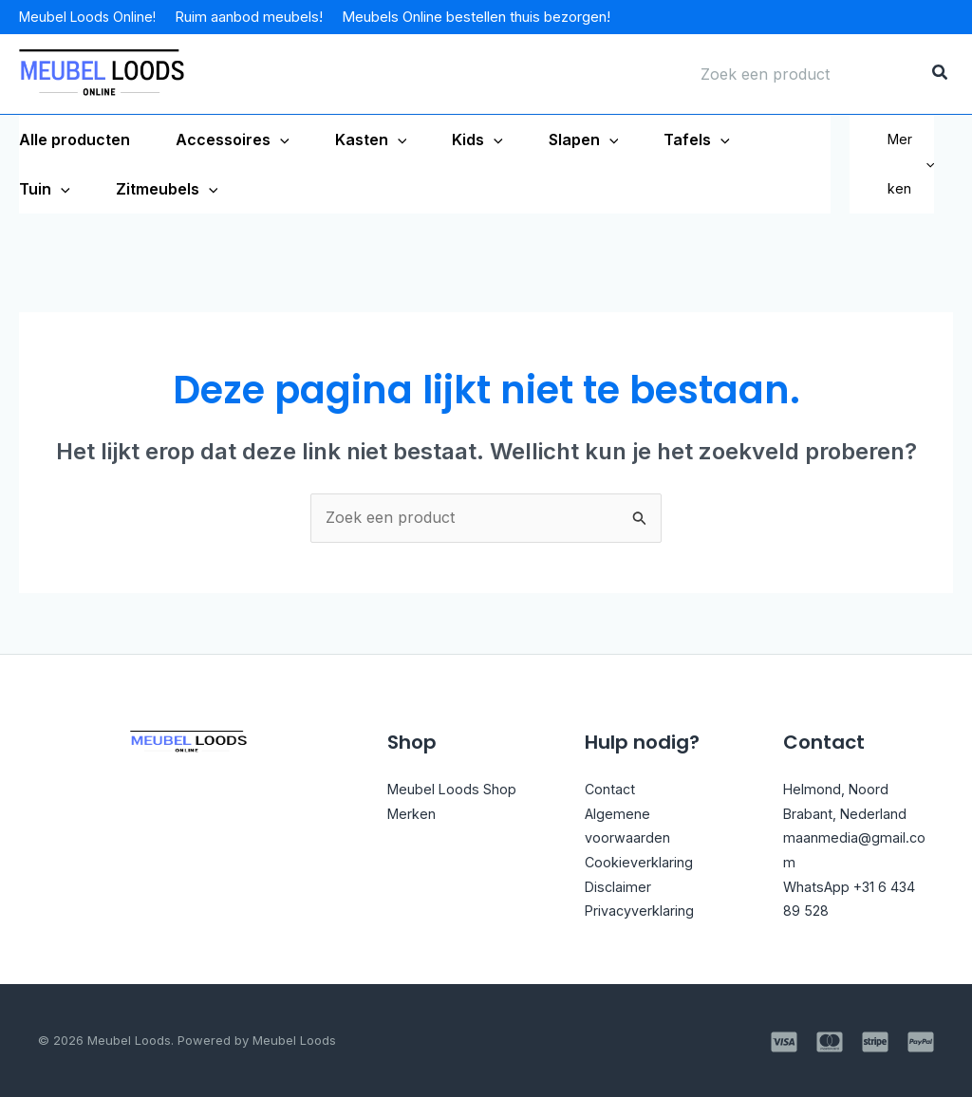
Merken (911, 163)
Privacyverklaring (648, 910)
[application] (280, 139)
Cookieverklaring (645, 861)
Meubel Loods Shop (460, 788)
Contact (613, 788)
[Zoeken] (940, 74)
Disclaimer (622, 886)
